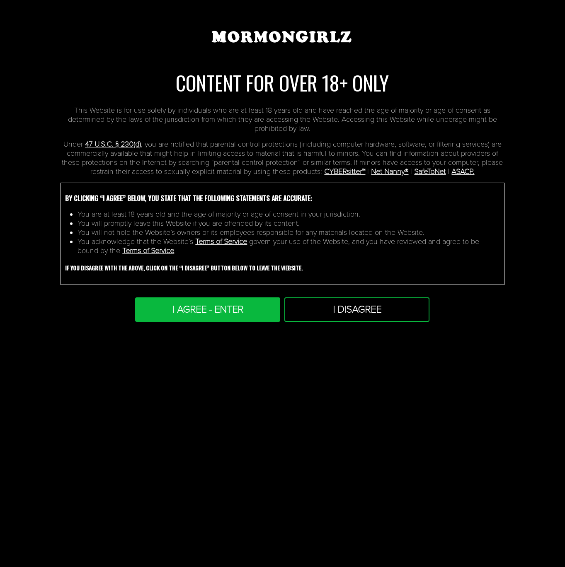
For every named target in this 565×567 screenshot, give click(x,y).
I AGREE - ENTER (207, 310)
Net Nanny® (389, 171)
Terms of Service (221, 241)
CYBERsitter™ (344, 171)
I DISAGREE (357, 310)
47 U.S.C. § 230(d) (113, 144)
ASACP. (462, 171)
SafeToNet (430, 171)
